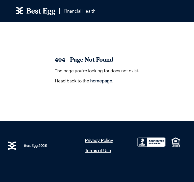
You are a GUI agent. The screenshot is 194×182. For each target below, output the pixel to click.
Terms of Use (98, 150)
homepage (101, 80)
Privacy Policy (99, 140)
